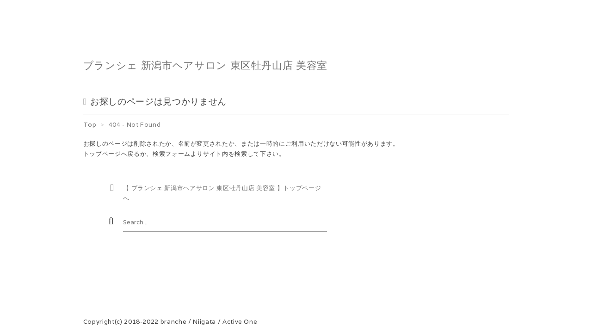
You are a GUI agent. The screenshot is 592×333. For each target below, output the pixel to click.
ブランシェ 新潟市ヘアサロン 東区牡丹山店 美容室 (205, 65)
